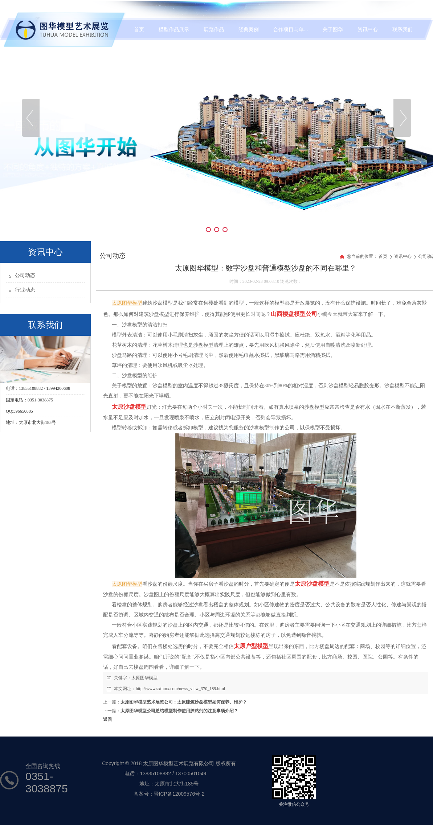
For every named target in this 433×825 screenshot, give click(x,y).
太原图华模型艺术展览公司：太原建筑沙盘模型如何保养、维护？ (183, 702)
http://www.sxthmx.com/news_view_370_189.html (180, 688)
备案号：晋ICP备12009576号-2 (169, 794)
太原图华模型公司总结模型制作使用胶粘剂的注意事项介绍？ (179, 710)
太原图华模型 (144, 677)
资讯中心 (403, 256)
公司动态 (25, 275)
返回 (107, 719)
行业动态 (25, 290)
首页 (383, 256)
